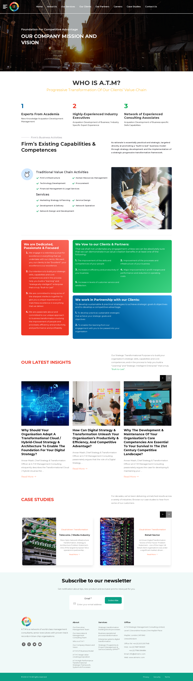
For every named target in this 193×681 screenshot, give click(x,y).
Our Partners (102, 6)
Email (88, 598)
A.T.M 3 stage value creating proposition (81, 656)
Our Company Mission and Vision (84, 646)
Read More (28, 476)
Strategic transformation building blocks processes (109, 628)
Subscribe (113, 600)
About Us (52, 6)
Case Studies (134, 6)
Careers (118, 6)
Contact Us (151, 6)
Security (156, 677)
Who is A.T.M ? (78, 641)
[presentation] (163, 378)
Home (39, 6)
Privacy (146, 677)
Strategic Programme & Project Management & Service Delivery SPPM (108, 647)
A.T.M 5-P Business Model (83, 651)
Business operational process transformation (108, 634)
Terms (167, 677)
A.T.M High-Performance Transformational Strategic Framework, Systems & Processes (83, 664)
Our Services (68, 6)
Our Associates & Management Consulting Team (80, 635)
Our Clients (85, 6)
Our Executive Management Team (81, 628)
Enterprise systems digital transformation (109, 640)
